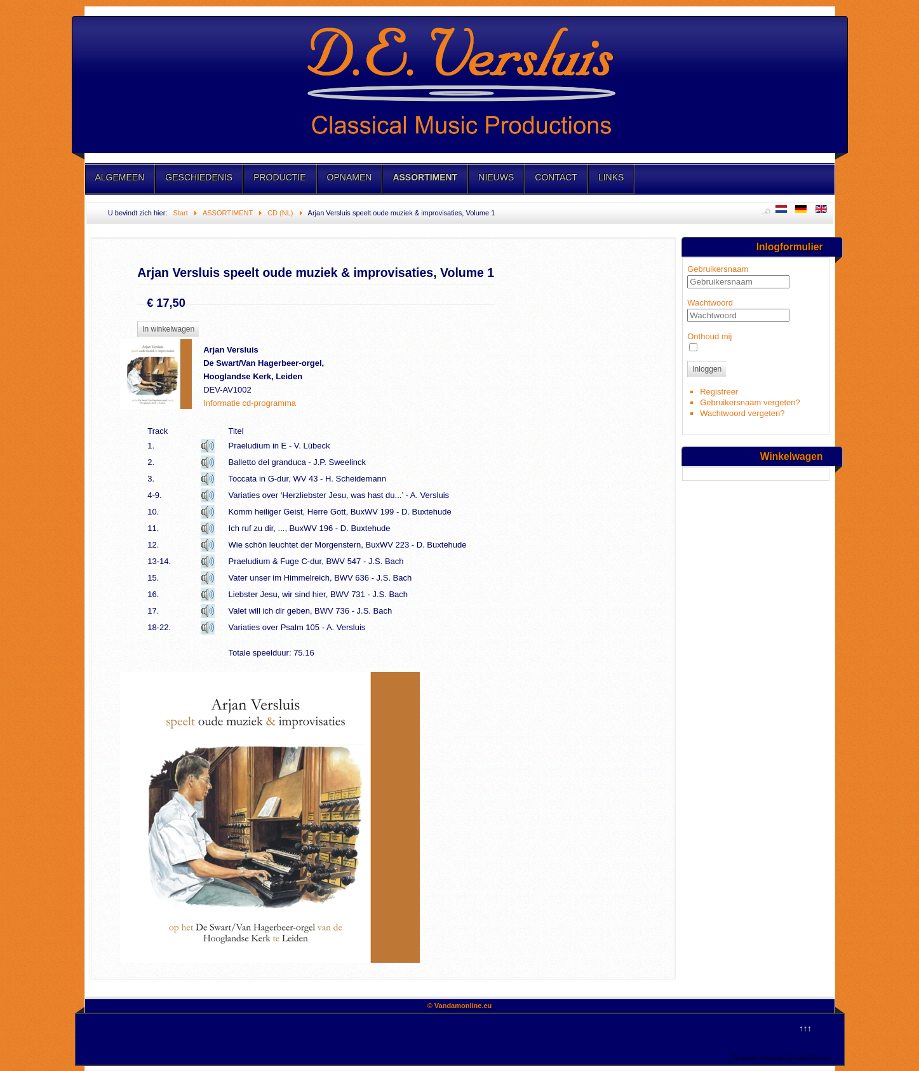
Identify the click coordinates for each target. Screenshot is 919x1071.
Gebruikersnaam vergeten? (750, 402)
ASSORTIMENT (424, 177)
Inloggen (706, 369)
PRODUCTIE (279, 177)
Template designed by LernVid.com (781, 1056)
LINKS (611, 177)
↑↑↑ (805, 1028)
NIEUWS (496, 177)
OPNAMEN (349, 177)
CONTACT (556, 177)
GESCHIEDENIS (198, 177)
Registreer (719, 391)
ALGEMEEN (120, 177)
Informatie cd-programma (249, 403)
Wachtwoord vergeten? (742, 413)
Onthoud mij (709, 336)
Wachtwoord (710, 302)
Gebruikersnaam (717, 269)
